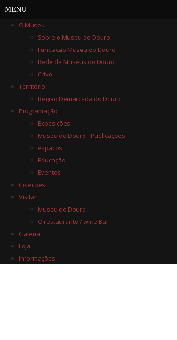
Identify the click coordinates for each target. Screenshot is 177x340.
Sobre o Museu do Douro (74, 37)
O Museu (32, 25)
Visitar (28, 197)
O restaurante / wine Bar (73, 221)
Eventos (49, 172)
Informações (37, 258)
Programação (38, 111)
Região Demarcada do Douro (79, 98)
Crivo (45, 74)
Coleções (32, 184)
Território (32, 86)
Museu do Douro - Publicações (81, 135)
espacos (50, 148)
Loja (25, 246)
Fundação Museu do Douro (77, 49)
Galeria (29, 234)
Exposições (54, 123)
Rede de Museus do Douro (76, 62)
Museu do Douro (62, 209)
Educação (52, 160)
